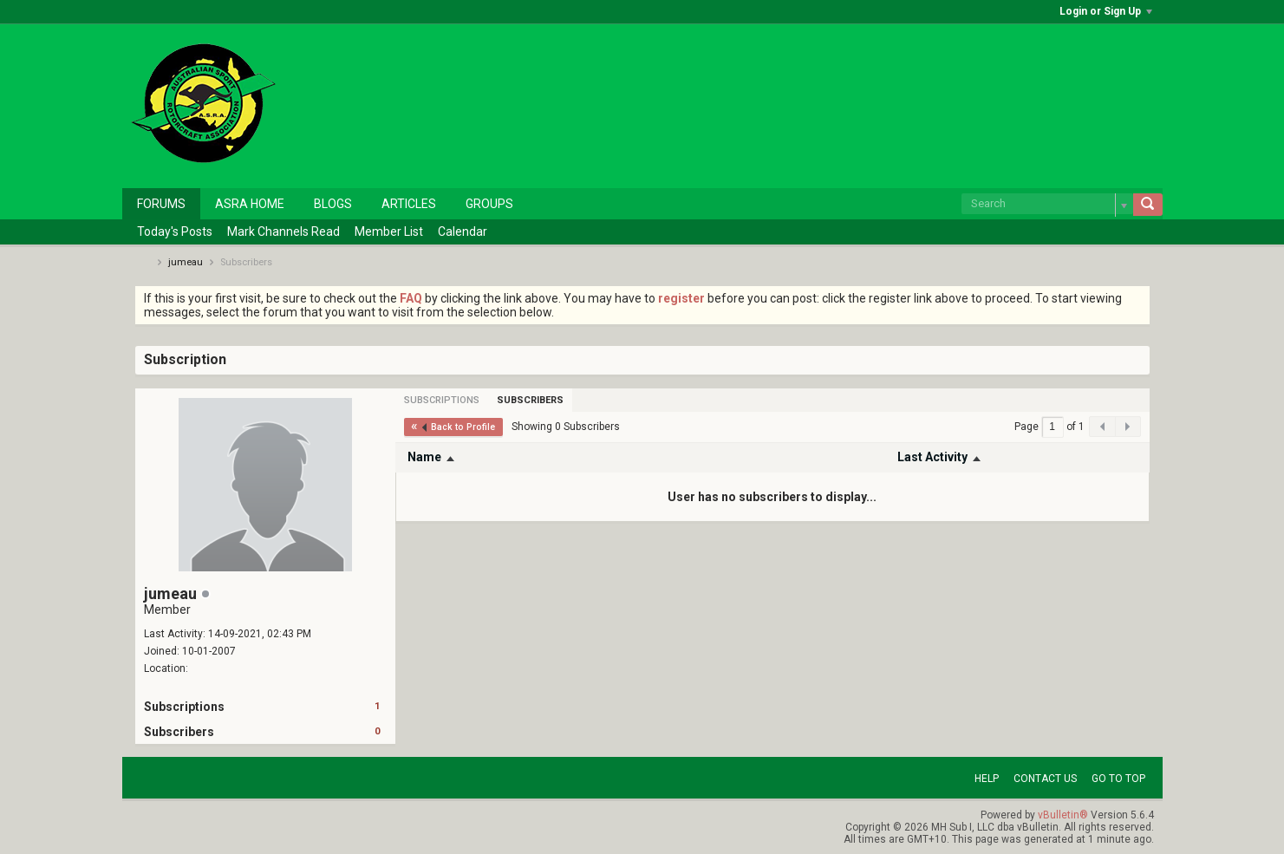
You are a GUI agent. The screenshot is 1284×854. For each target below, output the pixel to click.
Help (986, 779)
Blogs (333, 204)
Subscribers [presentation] (530, 400)
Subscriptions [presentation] (441, 400)
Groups (489, 204)
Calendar (462, 231)
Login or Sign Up (1105, 11)
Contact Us (1045, 779)
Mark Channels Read (283, 231)
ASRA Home (249, 204)
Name (424, 457)
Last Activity (932, 457)
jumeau (185, 262)
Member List (389, 231)
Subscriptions (184, 707)
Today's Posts (174, 231)
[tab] (441, 400)
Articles (408, 204)
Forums (161, 204)
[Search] (1047, 203)
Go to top (1118, 779)
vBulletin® (1063, 815)
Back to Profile (458, 427)
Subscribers (179, 732)
